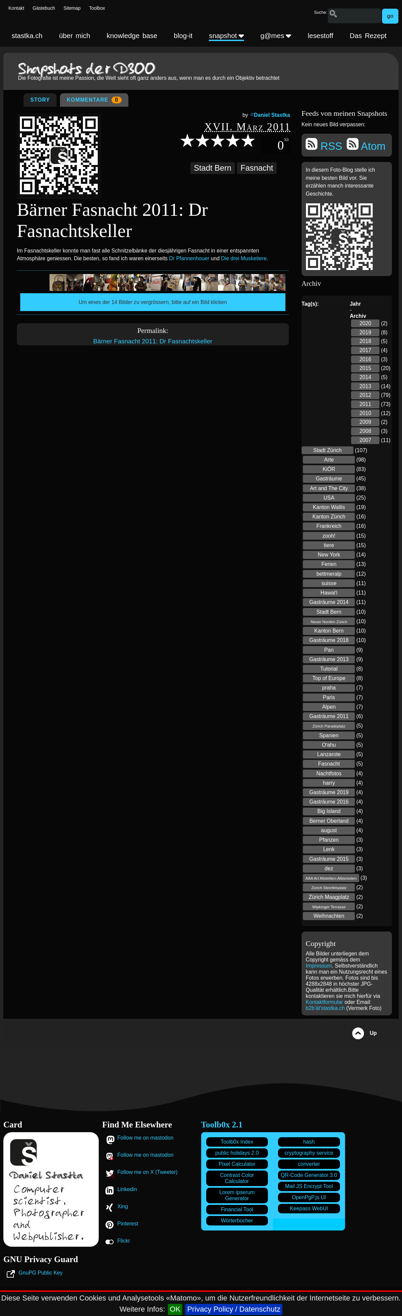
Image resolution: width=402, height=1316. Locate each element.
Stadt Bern (212, 168)
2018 (365, 341)
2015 (365, 368)
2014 (365, 377)
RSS (324, 145)
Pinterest (127, 1223)
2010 (365, 413)
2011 (365, 404)
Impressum (319, 966)
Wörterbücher (237, 1220)
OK (175, 1309)
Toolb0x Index (237, 1142)
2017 (365, 350)
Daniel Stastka (272, 115)
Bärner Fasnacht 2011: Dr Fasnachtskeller (152, 341)
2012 (365, 395)
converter (309, 1164)
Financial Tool (237, 1209)
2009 (365, 422)
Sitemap (72, 8)
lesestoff (320, 35)
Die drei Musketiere (244, 258)
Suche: (320, 12)
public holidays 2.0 (237, 1153)
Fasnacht (257, 168)
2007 (365, 440)
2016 (365, 359)
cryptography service (308, 1153)
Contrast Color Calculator (237, 1178)
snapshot (226, 35)
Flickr (123, 1241)
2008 (365, 431)
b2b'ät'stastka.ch (325, 1008)
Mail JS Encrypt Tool (309, 1186)
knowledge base (132, 35)
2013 (365, 386)
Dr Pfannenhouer (189, 258)
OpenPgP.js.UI (309, 1197)
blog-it (183, 35)
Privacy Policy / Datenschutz (233, 1309)
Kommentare (94, 100)
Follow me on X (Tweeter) (147, 1172)
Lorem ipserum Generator (237, 1195)
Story (40, 100)
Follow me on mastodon (145, 1138)
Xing (122, 1206)
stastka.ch (26, 35)
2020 (365, 323)
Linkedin (127, 1189)
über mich (74, 35)
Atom (366, 145)
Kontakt (16, 8)
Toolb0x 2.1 (222, 1124)
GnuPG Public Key (41, 1273)
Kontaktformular (325, 1002)
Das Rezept (368, 35)
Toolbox (97, 8)
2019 (365, 332)
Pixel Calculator (237, 1164)
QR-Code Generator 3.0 (309, 1175)
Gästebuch (44, 8)
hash (309, 1142)
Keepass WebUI (309, 1208)
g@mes (275, 35)
